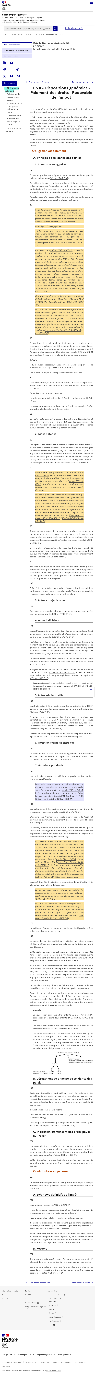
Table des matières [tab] (12, 45)
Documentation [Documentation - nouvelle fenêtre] (31, 1303)
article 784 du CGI (65, 859)
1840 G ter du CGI (63, 1125)
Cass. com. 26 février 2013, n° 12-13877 (59, 917)
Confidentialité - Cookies (62, 1362)
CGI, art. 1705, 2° (60, 614)
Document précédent (39, 82)
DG (36, 34)
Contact (5, 1299)
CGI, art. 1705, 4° (38, 711)
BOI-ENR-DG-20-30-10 (41, 689)
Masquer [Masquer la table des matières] (11, 83)
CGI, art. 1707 (36, 664)
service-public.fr (25, 1354)
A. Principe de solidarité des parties (13, 96)
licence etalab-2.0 (52, 1371)
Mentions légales (31, 1362)
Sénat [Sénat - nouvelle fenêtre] (50, 1325)
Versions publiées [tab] (11, 56)
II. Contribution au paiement (12, 130)
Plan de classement (18, 34)
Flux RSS (28, 1295)
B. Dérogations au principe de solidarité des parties (15, 108)
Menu (91, 3)
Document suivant (81, 82)
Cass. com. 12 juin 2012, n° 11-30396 (62, 330)
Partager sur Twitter (4, 76)
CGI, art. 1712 (61, 1205)
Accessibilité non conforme (12, 1362)
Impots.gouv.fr (53, 1321)
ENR (30, 34)
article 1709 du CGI (45, 876)
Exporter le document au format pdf (4, 62)
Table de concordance (33, 1299)
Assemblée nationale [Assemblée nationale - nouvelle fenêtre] (55, 1295)
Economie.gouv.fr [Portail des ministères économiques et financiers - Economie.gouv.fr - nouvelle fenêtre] (54, 1317)
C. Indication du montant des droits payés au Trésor (14, 120)
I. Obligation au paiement (12, 89)
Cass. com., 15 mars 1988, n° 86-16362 (59, 517)
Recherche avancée (74, 28)
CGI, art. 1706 (52, 653)
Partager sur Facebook (17, 69)
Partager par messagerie (18, 76)
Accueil (5, 34)
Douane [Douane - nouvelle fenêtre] (51, 1309)
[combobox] (28, 28)
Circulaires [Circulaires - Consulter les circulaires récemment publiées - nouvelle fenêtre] (52, 1305)
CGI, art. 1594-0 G (74, 1114)
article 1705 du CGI (60, 250)
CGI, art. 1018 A (84, 686)
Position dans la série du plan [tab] (16, 50)
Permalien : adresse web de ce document (4, 69)
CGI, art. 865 (67, 1155)
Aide (3, 1295)
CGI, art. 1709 (70, 811)
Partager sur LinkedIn (11, 76)
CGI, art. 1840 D (71, 653)
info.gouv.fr (7, 1354)
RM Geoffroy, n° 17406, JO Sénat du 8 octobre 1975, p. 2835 (59, 797)
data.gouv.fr (63, 1354)
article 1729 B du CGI (60, 672)
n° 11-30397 (40, 333)
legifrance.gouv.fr (45, 1354)
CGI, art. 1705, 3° (63, 636)
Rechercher (55, 28)
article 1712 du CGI (65, 259)
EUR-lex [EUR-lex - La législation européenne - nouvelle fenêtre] (51, 1313)
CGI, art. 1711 (54, 1272)
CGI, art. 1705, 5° (58, 178)
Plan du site (45, 1362)
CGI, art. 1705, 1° (67, 450)
